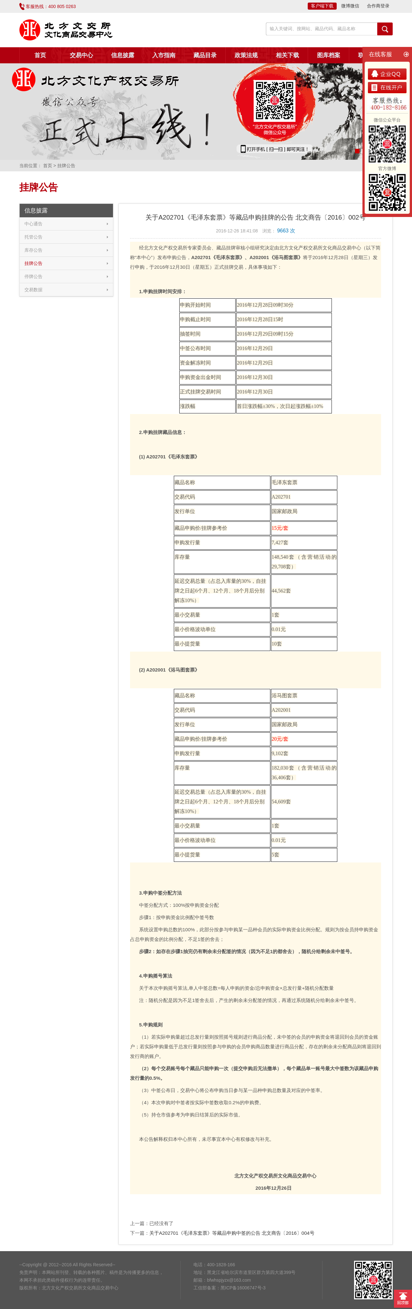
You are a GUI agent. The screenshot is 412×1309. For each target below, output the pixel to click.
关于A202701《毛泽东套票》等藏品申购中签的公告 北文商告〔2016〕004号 (231, 1233)
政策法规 (246, 55)
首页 (40, 55)
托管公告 (33, 236)
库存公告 (33, 250)
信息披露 (122, 55)
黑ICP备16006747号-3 (243, 1287)
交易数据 (33, 289)
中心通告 (33, 223)
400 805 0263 (62, 6)
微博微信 (350, 5)
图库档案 (328, 55)
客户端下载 (322, 5)
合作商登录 (378, 5)
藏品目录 (205, 55)
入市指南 (163, 55)
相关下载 (287, 55)
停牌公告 (33, 276)
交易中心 (81, 55)
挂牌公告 (33, 263)
